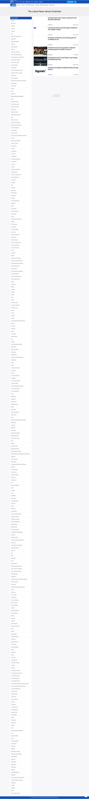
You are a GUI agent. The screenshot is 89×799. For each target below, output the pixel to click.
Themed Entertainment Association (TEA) (19, 683)
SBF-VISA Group (14, 581)
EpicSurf (13, 221)
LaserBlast (13, 378)
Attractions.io (14, 83)
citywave (13, 148)
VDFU (12, 727)
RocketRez (13, 558)
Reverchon (13, 542)
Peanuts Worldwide (15, 485)
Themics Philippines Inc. (16, 688)
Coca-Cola (13, 153)
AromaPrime (13, 75)
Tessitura (13, 667)
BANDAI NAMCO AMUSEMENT (17, 96)
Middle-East (28, 1)
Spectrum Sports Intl (15, 626)
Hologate (13, 289)
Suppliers (41, 1)
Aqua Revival (13, 67)
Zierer (12, 790)
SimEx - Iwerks (14, 602)
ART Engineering (14, 78)
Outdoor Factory (14, 469)
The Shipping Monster (15, 680)
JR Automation (14, 336)
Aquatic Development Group (17, 70)
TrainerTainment (14, 699)
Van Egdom (13, 722)
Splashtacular (14, 633)
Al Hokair (13, 44)
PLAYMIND (13, 495)
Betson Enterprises (15, 106)
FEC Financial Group (15, 245)
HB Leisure (13, 284)
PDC (12, 482)
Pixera (12, 493)
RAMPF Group (14, 526)
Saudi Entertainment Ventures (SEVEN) (19, 579)
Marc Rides (13, 409)
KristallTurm (13, 359)
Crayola (12, 166)
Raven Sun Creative (15, 529)
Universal (23, 4)
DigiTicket (13, 187)
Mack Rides (13, 396)
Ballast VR (13, 93)
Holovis (12, 294)
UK (20, 1)
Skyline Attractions (15, 610)
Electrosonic (13, 213)
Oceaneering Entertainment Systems (18, 464)
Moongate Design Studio (16, 451)
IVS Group (13, 326)
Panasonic (13, 477)
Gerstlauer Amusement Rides (17, 263)
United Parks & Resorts (30, 4)
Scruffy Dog (13, 584)
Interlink (12, 318)
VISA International (15, 740)
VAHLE (12, 717)
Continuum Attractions (15, 159)
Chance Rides (14, 130)
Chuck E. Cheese (14, 143)
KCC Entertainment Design (16, 344)
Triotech (13, 701)
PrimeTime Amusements (16, 513)
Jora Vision (13, 333)
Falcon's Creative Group (16, 242)
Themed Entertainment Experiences (18, 686)
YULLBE (12, 785)
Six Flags (37, 4)
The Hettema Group (15, 675)
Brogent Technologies (15, 122)
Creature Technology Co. (16, 174)
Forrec (12, 250)
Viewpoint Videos (14, 735)
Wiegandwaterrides (15, 772)
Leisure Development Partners (17, 386)
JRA (12, 339)
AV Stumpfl (13, 85)
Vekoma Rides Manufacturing (17, 730)
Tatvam (12, 654)
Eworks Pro (13, 232)
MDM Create (13, 422)
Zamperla (13, 787)
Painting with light (14, 474)
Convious (13, 164)
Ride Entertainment (15, 547)
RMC (12, 555)
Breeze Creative (14, 119)
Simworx (13, 607)
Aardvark (13, 28)
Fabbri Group (13, 237)
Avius (12, 91)
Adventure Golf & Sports (16, 36)
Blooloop (50, 24)
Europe (23, 1)
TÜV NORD (13, 704)
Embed (12, 216)
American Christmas (15, 51)
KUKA (12, 362)
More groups (51, 4)
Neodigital (13, 456)
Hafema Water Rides (15, 279)
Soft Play (13, 620)
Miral (12, 440)
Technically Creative (15, 662)
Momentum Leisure (15, 448)
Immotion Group (14, 307)
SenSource (13, 592)
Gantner (12, 255)
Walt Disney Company (15, 751)
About (51, 797)
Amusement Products (15, 59)
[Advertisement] (56, 85)
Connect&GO (14, 156)
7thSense (13, 25)
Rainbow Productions (15, 521)
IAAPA (12, 299)
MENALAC (13, 427)
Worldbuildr (13, 782)
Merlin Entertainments (15, 433)
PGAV (12, 487)
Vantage (13, 725)
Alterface (13, 49)
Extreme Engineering (15, 234)
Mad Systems (14, 401)
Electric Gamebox (14, 211)
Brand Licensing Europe (16, 114)
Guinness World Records (16, 276)
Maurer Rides (14, 414)
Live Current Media (15, 391)
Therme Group (14, 691)
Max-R (12, 417)
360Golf (12, 20)
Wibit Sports (13, 767)
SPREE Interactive (14, 636)
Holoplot (13, 292)
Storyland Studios (14, 647)
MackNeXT (13, 399)
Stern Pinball (13, 644)
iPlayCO (12, 323)
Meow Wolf (13, 430)
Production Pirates (15, 516)
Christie (12, 138)
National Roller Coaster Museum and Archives (20, 453)
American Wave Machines (16, 54)
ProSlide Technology (15, 519)
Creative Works (14, 172)
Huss (12, 297)
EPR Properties (14, 224)
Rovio (12, 560)
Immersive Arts (14, 302)
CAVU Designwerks (15, 127)
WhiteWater (13, 764)
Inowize (12, 310)
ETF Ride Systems (15, 229)
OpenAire (13, 466)
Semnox (13, 589)
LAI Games (13, 370)
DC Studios (13, 179)
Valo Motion (13, 720)
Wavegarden (13, 761)
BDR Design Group (15, 101)
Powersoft (13, 508)
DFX (12, 185)
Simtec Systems (14, 605)
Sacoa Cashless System (16, 571)
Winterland (13, 774)
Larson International (15, 375)
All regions (36, 1)
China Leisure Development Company (18, 135)
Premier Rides (14, 511)
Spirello (12, 631)
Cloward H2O (14, 151)
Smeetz (12, 615)
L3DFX (12, 365)
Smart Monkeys (14, 613)
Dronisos (13, 198)
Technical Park (14, 660)
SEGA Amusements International (18, 587)
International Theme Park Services (18, 320)
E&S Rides (13, 203)
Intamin (12, 312)
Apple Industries (14, 65)
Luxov (12, 393)
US (18, 1)
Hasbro (12, 281)
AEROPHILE (13, 38)
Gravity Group (14, 268)
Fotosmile (13, 252)
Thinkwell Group (14, 693)
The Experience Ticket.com (16, 673)
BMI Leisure (13, 109)
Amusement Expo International (17, 57)
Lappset (12, 372)
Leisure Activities (14, 383)
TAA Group (13, 652)
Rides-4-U (13, 550)
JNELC (12, 331)
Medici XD (13, 425)
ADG (12, 33)
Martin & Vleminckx (15, 412)
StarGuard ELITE (14, 641)
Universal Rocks (14, 709)
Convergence (14, 161)
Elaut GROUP (13, 208)
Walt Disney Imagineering (16, 754)
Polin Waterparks (14, 500)
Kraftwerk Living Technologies (17, 357)
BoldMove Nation (14, 112)
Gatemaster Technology (16, 258)
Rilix (12, 553)
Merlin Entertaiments (44, 4)
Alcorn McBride (14, 46)
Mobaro (12, 443)
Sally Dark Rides (14, 573)
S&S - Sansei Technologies (16, 568)
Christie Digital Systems (16, 140)
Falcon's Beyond (14, 239)
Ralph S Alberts (14, 524)
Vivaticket (13, 746)
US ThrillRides (14, 714)
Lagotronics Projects (15, 367)
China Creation (14, 132)
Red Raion (13, 534)
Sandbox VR (13, 576)
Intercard (13, 315)
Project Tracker (70, 1)
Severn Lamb (14, 594)
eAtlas (12, 205)
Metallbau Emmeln (15, 435)
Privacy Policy (55, 797)
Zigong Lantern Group (15, 793)
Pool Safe (13, 503)
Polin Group (13, 498)
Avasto (12, 88)
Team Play (13, 657)
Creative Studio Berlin (15, 169)
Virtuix (12, 738)
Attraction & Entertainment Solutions (18, 80)
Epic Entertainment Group (16, 218)
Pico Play (13, 490)
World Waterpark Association (17, 780)
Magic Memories (14, 404)
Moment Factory (14, 446)
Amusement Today (15, 62)
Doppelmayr (13, 195)
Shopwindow (13, 597)
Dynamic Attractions (15, 200)
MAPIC (12, 406)
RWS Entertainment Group (16, 566)
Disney (18, 4)
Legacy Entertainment (15, 380)
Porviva (12, 506)
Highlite (12, 286)
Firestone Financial (15, 247)
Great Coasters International (17, 271)
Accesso (13, 31)
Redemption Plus (14, 537)
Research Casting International (17, 539)
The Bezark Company (15, 670)
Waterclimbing (14, 756)
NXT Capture (13, 461)
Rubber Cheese (14, 563)
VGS (12, 733)
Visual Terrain (14, 743)
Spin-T (12, 628)
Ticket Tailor (13, 696)
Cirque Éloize (13, 145)
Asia (32, 1)
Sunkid (12, 649)
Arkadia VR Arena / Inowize (16, 72)
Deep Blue (13, 182)
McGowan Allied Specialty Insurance (18, 419)
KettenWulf (13, 346)
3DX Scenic (13, 23)
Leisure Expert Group (15, 388)
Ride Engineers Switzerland (16, 545)
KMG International (14, 349)
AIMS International (15, 41)
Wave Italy (13, 759)
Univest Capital (14, 712)
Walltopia (13, 748)
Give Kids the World (15, 265)
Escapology (13, 226)
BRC (12, 117)
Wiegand (13, 769)
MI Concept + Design (15, 438)
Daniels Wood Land (15, 177)
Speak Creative (14, 623)
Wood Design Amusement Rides (17, 777)
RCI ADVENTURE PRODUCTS (17, 532)
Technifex (13, 665)
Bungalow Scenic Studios (16, 125)
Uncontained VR (14, 707)
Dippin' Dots (13, 190)
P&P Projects (14, 472)
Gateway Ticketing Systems (16, 260)
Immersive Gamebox (15, 305)
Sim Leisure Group (15, 600)
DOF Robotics (14, 192)
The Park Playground (15, 678)
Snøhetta (13, 618)
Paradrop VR (13, 480)
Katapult (13, 341)
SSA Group (13, 639)
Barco (12, 98)
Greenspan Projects (15, 273)
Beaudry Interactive (15, 104)
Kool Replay (13, 352)
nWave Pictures (14, 459)
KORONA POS (14, 354)
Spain (35, 27)
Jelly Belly (13, 328)
